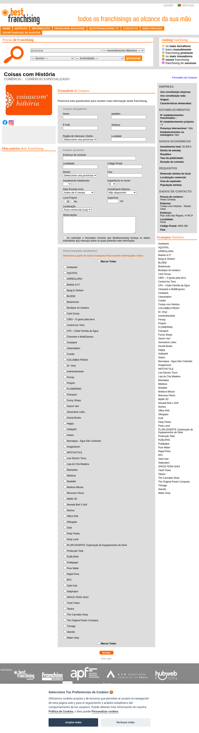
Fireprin (71, 383)
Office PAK (72, 516)
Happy (70, 423)
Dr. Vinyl (71, 365)
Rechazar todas (126, 722)
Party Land (72, 539)
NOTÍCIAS (21, 28)
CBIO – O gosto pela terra (81, 319)
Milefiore (71, 475)
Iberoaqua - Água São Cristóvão (84, 441)
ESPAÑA (168, 5)
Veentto (71, 632)
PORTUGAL (186, 5)
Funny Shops (74, 400)
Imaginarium (73, 446)
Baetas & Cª (73, 284)
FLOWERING (74, 388)
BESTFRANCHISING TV (104, 28)
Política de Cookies (61, 711)
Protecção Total (75, 551)
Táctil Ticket (73, 603)
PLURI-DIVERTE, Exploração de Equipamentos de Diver (97, 545)
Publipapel (72, 562)
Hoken (70, 435)
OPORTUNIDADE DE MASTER (21, 32)
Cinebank (72, 342)
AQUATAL (72, 273)
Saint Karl (72, 585)
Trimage (71, 626)
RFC (69, 579)
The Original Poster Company (82, 620)
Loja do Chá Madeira (78, 464)
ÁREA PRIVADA (152, 28)
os (176, 46)
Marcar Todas (108, 261)
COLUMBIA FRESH (77, 360)
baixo (176, 49)
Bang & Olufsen (75, 290)
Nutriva (70, 510)
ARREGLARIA (74, 278)
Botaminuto (73, 302)
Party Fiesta (73, 533)
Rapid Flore (73, 574)
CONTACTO (130, 28)
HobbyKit (72, 429)
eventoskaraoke (75, 371)
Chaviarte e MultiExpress (80, 336)
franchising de (179, 63)
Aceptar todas (73, 722)
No (75, 201)
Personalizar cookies (105, 711)
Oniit (69, 527)
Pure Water (73, 568)
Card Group (73, 313)
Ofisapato (72, 522)
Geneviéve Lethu (76, 412)
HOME (6, 28)
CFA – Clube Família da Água (82, 331)
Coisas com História (168, 304)
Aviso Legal (106, 659)
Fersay (70, 377)
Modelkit (71, 481)
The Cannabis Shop (77, 614)
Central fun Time (75, 325)
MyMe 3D (72, 498)
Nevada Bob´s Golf (77, 504)
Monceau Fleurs (75, 493)
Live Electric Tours (76, 458)
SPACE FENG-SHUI (78, 597)
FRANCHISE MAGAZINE (70, 28)
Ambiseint (72, 267)
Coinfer (71, 354)
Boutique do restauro (78, 307)
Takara (70, 608)
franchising (177, 52)
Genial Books (74, 417)
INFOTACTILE (74, 452)
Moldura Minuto (75, 487)
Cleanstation (73, 348)
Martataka (72, 470)
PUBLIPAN (72, 556)
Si (68, 201)
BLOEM (71, 296)
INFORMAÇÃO (41, 28)
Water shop (73, 637)
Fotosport (72, 394)
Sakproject (72, 591)
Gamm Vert (73, 406)
